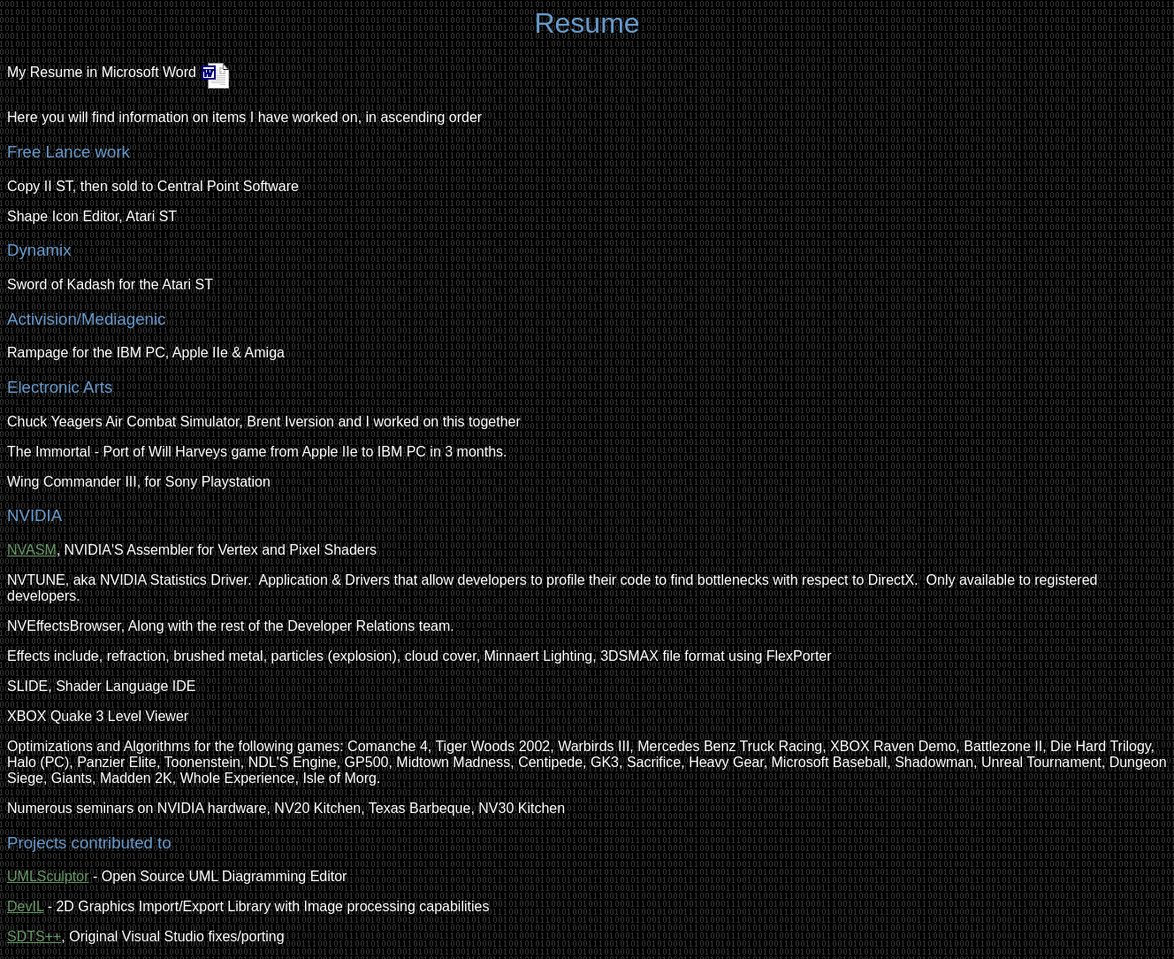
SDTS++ (34, 936)
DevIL (25, 906)
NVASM (32, 549)
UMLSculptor (47, 876)
